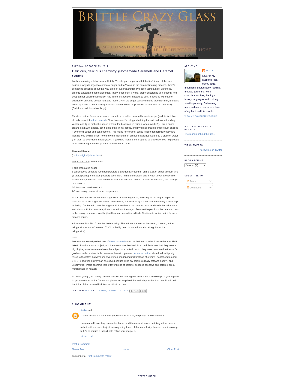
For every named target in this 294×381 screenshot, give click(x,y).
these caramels (117, 241)
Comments (194, 187)
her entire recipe (142, 253)
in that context (98, 120)
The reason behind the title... (199, 134)
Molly (210, 71)
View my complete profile (200, 116)
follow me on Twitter (211, 149)
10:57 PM (86, 335)
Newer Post (78, 349)
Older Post (173, 349)
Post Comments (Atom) (99, 356)
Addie (83, 310)
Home (126, 349)
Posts (191, 181)
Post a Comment (81, 344)
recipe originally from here (87, 155)
